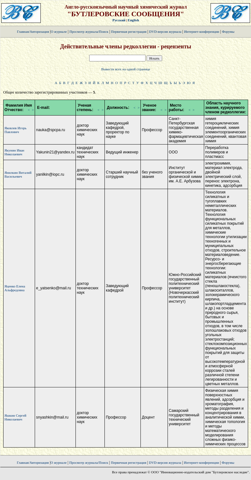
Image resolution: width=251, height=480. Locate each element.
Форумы (228, 31)
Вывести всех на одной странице (125, 69)
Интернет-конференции (201, 31)
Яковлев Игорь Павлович (15, 130)
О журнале (59, 31)
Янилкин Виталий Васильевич (18, 174)
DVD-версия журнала (165, 31)
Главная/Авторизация (33, 31)
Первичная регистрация (129, 31)
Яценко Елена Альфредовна (14, 288)
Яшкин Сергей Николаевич (15, 417)
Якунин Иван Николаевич (14, 152)
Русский (119, 20)
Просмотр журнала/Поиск (88, 31)
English (133, 20)
